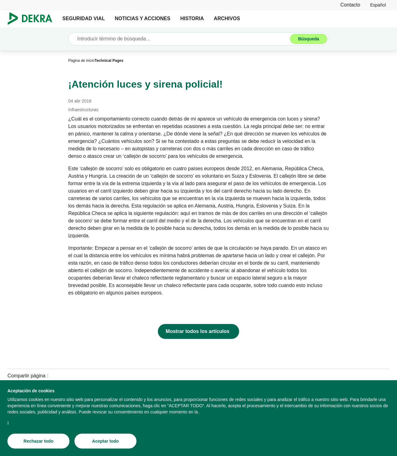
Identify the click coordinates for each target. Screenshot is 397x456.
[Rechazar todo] (38, 441)
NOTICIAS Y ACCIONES (142, 18)
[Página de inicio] (81, 60)
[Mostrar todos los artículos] (198, 331)
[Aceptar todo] (105, 441)
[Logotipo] (32, 18)
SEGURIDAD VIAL (83, 18)
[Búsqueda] (308, 39)
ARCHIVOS (227, 18)
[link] (378, 5)
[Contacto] (350, 5)
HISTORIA (192, 18)
